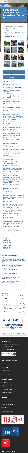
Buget (2, 364)
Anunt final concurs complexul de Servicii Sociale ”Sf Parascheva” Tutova (13, 223)
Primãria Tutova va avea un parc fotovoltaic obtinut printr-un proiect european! (8, 244)
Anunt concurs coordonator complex (11, 154)
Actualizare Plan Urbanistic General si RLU (13, 272)
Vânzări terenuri (5, 407)
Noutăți (9, 19)
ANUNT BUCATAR (8, 164)
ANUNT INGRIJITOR (9, 159)
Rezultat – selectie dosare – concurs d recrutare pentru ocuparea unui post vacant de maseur (12, 108)
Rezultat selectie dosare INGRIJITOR (10, 144)
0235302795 (13, 28)
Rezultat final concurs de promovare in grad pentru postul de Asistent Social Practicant (13, 116)
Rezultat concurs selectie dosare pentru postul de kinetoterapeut (13, 205)
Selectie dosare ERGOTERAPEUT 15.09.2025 (12, 90)
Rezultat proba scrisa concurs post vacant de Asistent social (13, 174)
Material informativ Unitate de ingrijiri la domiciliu (12, 128)
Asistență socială (16, 230)
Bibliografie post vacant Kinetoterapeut (10, 216)
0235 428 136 (9, 346)
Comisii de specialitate (6, 389)
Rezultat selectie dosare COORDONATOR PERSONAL (11, 138)
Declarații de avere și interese (8, 386)
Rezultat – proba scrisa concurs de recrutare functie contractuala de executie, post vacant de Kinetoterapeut (13, 198)
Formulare (7, 72)
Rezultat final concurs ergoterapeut (10, 85)
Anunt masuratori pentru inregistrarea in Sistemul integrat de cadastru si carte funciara (13, 267)
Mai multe (5, 287)
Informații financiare (6, 374)
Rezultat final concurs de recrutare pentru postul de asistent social (13, 168)
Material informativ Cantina (11, 133)
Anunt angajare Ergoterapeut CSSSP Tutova (12, 96)
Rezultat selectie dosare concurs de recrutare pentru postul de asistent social (13, 181)
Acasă (4, 19)
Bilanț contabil (4, 367)
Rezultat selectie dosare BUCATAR (13, 149)
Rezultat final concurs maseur (12, 101)
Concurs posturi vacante (7, 404)
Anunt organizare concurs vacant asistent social (13, 210)
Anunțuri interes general (7, 411)
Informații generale (9, 77)
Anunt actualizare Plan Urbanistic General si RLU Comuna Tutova (13, 281)
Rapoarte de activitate (6, 392)
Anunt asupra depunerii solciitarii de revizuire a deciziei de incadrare (12, 276)
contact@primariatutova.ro (11, 349)
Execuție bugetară (5, 370)
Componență (4, 382)
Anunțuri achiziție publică (7, 401)
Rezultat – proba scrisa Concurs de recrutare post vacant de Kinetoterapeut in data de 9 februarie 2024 (13, 189)
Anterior (5, 237)
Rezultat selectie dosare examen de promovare (13, 122)
